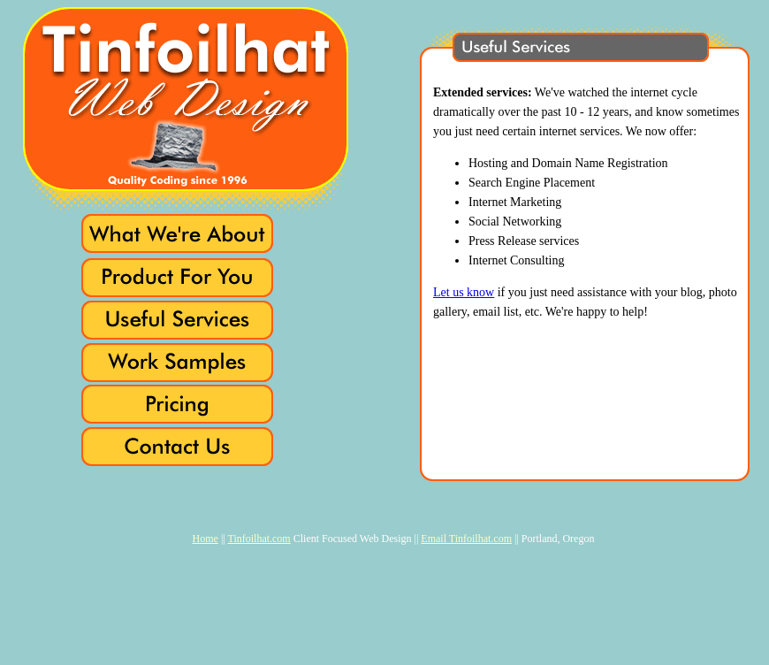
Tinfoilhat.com (258, 538)
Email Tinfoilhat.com (466, 538)
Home (205, 538)
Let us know (463, 292)
